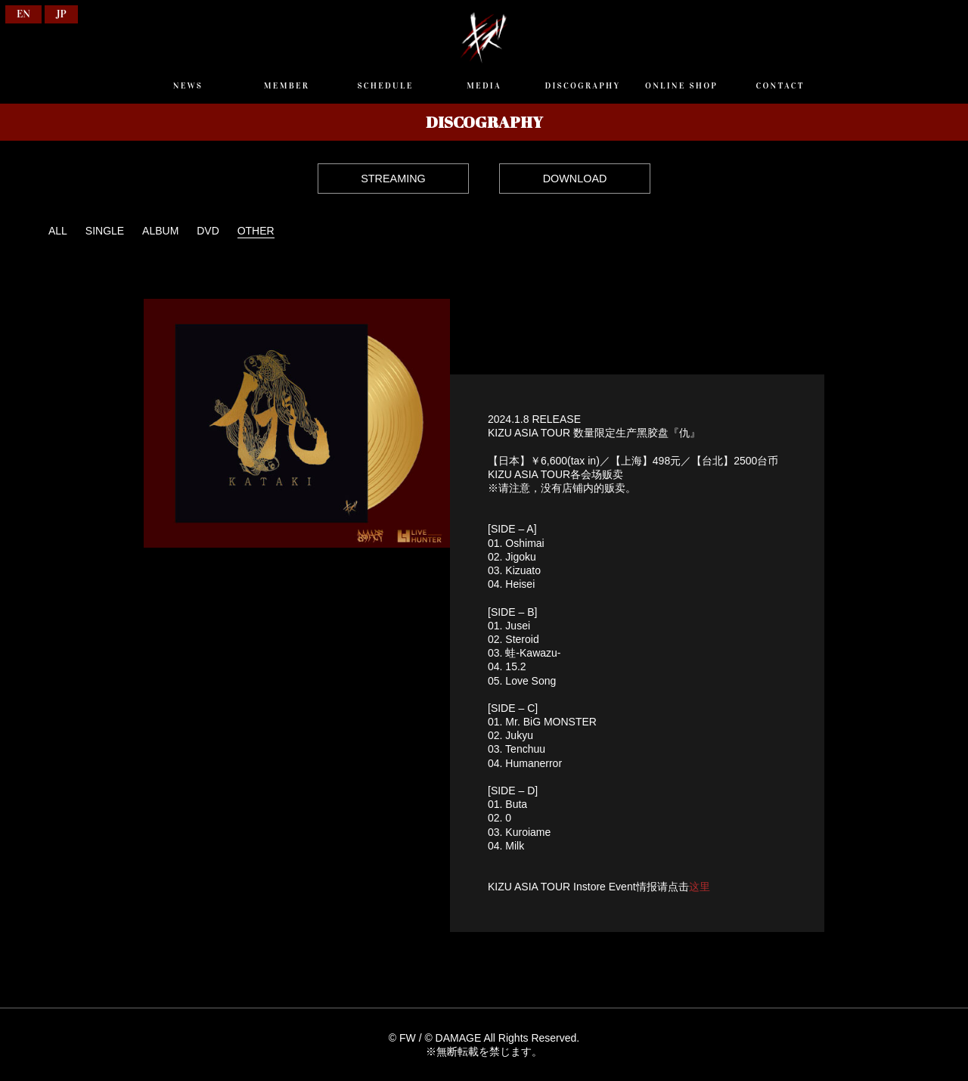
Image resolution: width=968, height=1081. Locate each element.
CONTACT (779, 85)
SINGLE (104, 231)
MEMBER (286, 85)
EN (23, 14)
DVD (208, 231)
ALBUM (160, 231)
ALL (57, 231)
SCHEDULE (385, 85)
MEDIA (484, 85)
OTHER (256, 231)
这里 (699, 887)
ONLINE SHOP (681, 85)
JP (61, 14)
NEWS (188, 85)
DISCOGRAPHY (583, 85)
